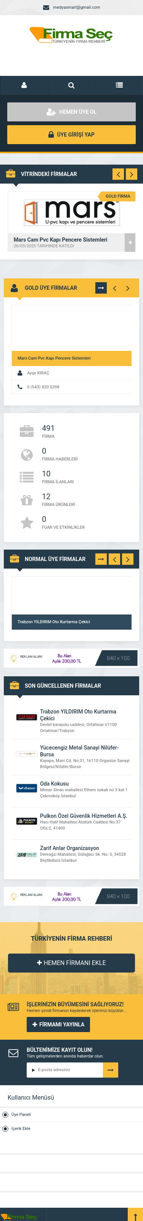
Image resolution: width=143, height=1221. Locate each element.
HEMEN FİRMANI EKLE (71, 962)
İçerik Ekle (21, 1128)
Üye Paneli (21, 1114)
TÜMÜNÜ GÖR (101, 288)
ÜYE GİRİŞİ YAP (71, 134)
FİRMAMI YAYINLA (58, 1024)
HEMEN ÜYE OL (71, 111)
